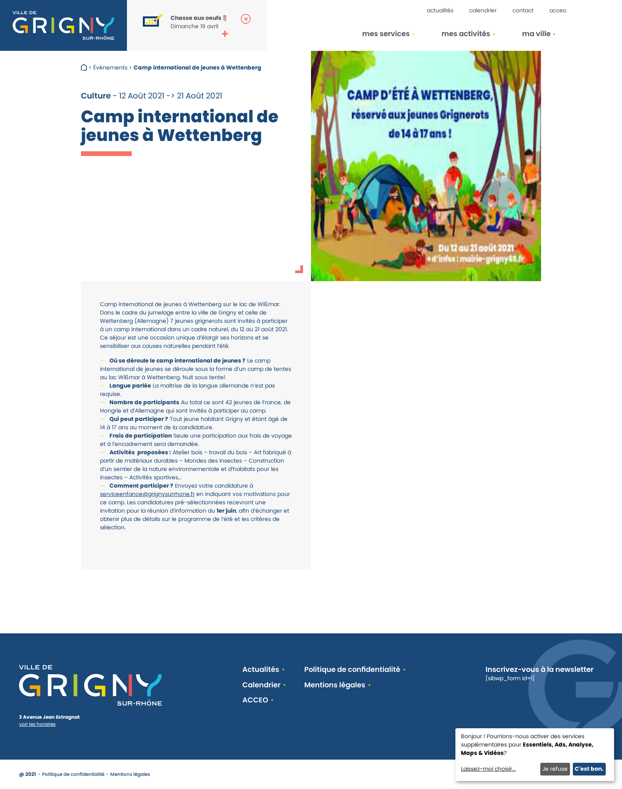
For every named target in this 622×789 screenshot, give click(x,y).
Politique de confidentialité (352, 669)
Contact (523, 10)
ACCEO (557, 10)
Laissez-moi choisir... (488, 769)
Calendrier (483, 10)
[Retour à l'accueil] (63, 25)
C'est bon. (589, 769)
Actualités (440, 10)
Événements (110, 67)
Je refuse (555, 769)
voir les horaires (37, 724)
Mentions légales (334, 685)
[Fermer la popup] (246, 19)
